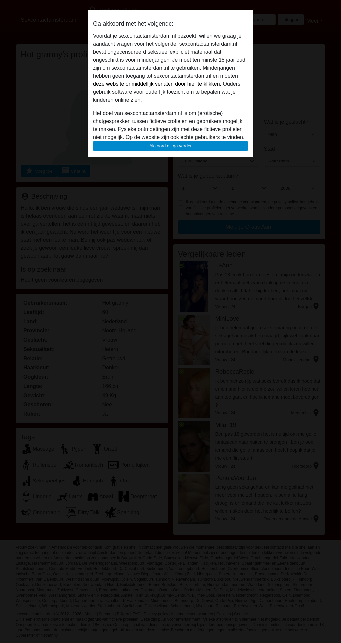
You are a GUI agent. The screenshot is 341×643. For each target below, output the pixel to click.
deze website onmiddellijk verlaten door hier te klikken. (157, 84)
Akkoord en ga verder (170, 145)
